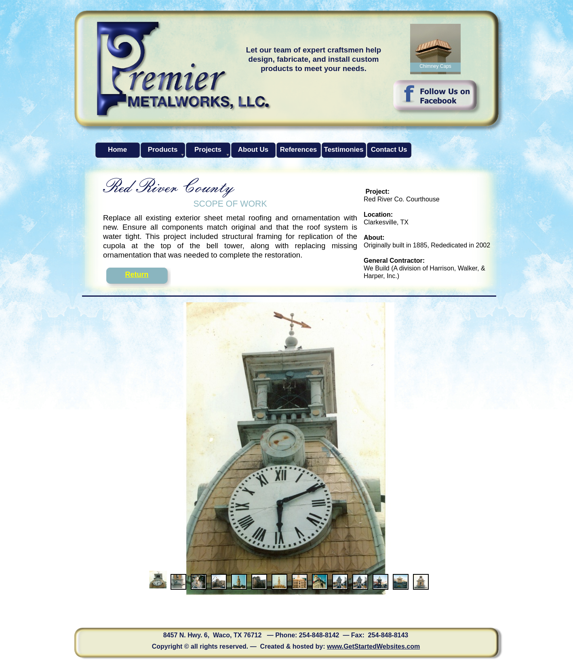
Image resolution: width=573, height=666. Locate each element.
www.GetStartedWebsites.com (373, 646)
